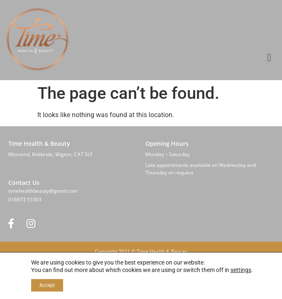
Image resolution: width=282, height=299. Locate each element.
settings (241, 270)
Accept (47, 285)
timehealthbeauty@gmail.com (43, 190)
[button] (269, 58)
